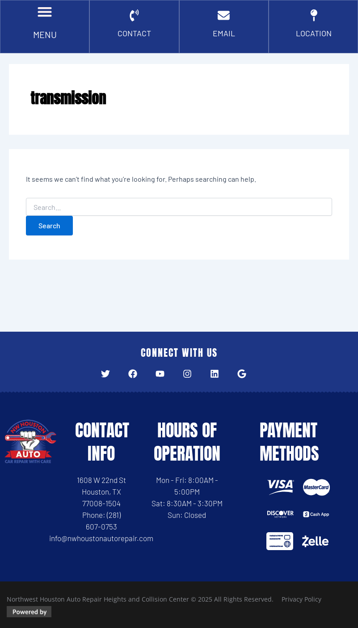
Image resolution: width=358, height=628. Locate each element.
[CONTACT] (134, 18)
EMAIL (223, 36)
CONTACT (134, 36)
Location (313, 36)
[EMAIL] (224, 18)
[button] (45, 13)
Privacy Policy (301, 599)
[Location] (313, 18)
